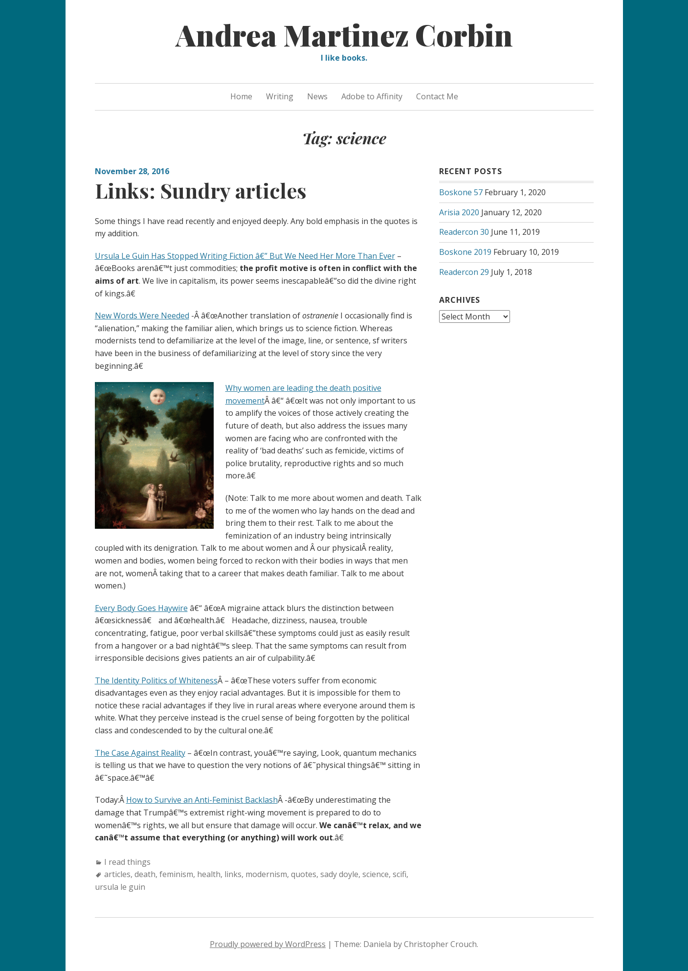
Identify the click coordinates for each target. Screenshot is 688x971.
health (209, 874)
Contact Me (437, 96)
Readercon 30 (464, 231)
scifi (399, 874)
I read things (127, 862)
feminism (176, 874)
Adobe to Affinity (371, 96)
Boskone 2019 (465, 252)
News (317, 96)
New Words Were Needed (142, 315)
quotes (303, 874)
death (144, 874)
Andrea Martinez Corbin (344, 34)
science (375, 874)
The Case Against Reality (140, 752)
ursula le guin (120, 886)
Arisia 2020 (459, 212)
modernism (266, 874)
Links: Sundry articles (201, 190)
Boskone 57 (461, 192)
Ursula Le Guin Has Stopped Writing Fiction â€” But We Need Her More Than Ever (245, 255)
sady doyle (339, 874)
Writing (279, 96)
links (233, 874)
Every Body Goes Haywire (141, 608)
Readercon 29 (464, 272)
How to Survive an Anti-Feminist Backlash (202, 799)
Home (241, 96)
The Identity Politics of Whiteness (156, 680)
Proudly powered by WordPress (268, 944)
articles (117, 874)
